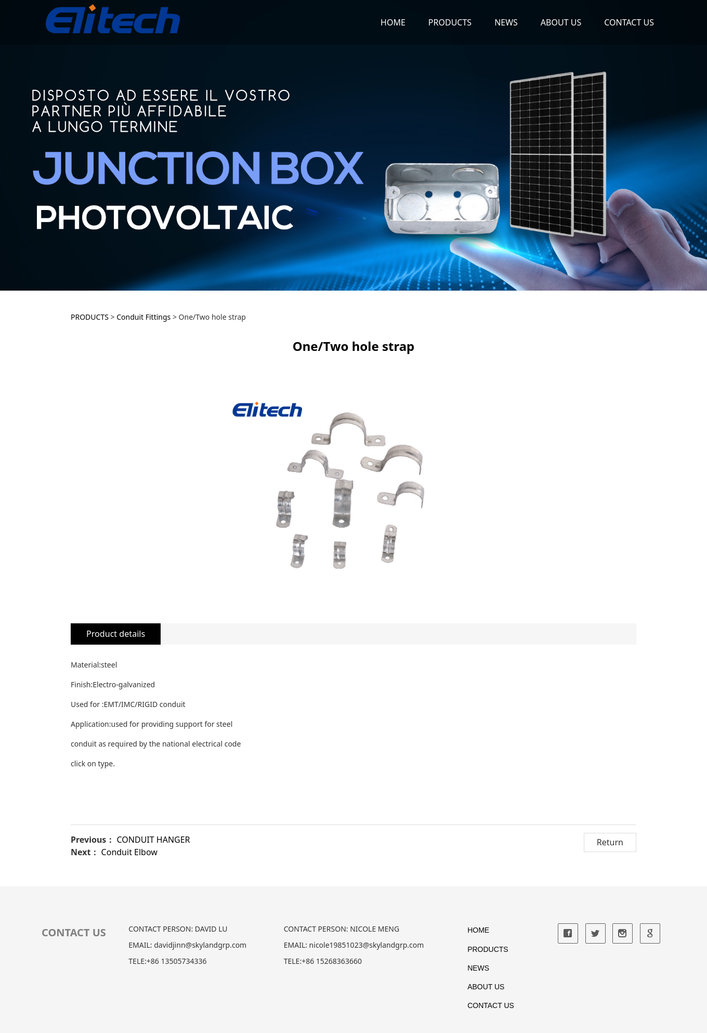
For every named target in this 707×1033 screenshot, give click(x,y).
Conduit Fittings (143, 317)
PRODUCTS (450, 22)
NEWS (506, 22)
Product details (115, 633)
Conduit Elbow (129, 852)
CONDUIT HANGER (153, 839)
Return (610, 842)
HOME (393, 22)
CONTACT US (629, 22)
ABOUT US (561, 22)
